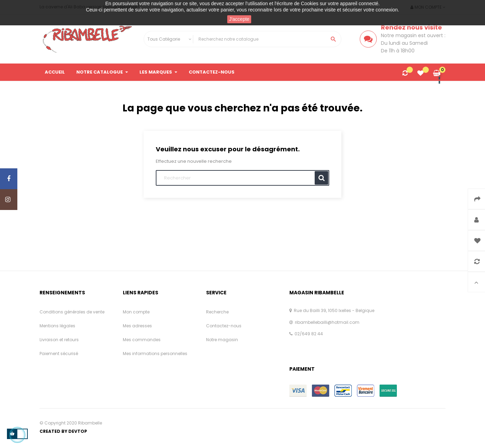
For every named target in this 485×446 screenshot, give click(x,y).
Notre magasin (222, 340)
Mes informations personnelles (155, 353)
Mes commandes (142, 340)
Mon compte (136, 312)
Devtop (77, 431)
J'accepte (239, 19)
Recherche (217, 312)
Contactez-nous (223, 326)
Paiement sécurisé (59, 353)
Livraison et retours (59, 340)
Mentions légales (57, 326)
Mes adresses (137, 326)
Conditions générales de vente (72, 312)
